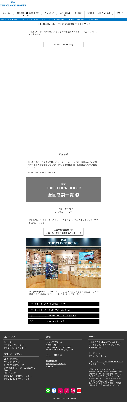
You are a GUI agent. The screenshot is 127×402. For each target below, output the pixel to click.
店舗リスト (120, 13)
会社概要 (78, 13)
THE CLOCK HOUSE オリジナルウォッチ (28, 14)
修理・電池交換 (65, 14)
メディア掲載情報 (57, 19)
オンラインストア (104, 14)
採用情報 (90, 13)
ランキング (49, 13)
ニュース (6, 13)
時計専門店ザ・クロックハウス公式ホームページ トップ (23, 19)
